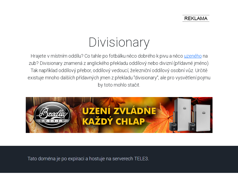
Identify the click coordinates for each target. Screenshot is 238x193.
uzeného (193, 56)
